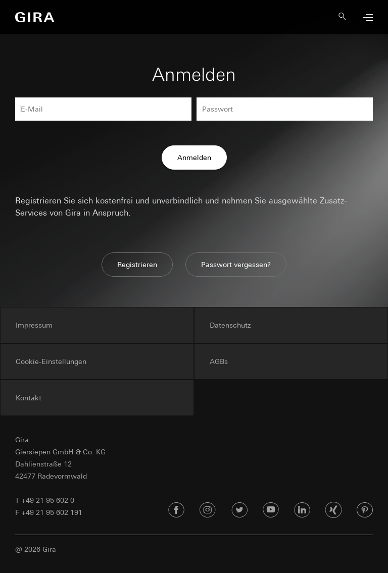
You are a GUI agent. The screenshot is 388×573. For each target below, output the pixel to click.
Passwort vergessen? (236, 265)
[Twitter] (239, 510)
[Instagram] (208, 510)
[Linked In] (302, 510)
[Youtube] (271, 510)
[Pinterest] (365, 510)
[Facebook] (176, 510)
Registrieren (137, 265)
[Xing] (333, 510)
